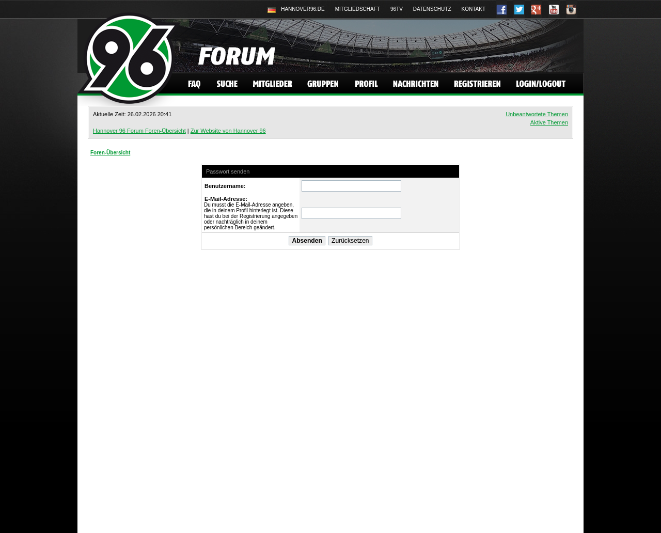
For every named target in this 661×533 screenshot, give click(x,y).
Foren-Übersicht (110, 152)
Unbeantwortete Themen (537, 114)
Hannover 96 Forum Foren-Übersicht (139, 131)
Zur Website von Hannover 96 (228, 131)
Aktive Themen (549, 122)
